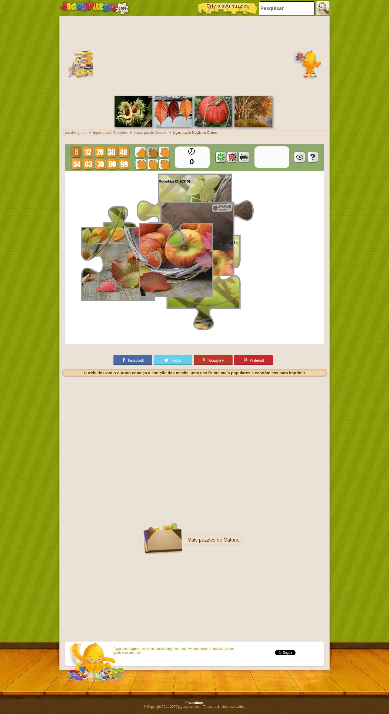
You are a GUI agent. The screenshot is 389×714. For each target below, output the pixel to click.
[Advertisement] (194, 55)
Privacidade (194, 703)
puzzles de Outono (219, 540)
